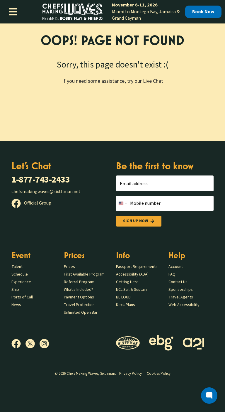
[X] (32, 343)
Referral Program (79, 282)
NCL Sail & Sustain (131, 290)
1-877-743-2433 (40, 179)
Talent (17, 267)
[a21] (193, 344)
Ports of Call (22, 297)
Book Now (203, 12)
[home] (112, 11)
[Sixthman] (128, 343)
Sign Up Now (138, 221)
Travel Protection (79, 305)
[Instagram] (44, 343)
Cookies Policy (159, 373)
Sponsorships (180, 290)
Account (175, 267)
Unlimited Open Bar (81, 312)
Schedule (19, 274)
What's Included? (78, 290)
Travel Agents (180, 297)
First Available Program (84, 274)
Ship (15, 290)
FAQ (171, 274)
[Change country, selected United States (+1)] (122, 203)
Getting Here (127, 282)
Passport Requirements (137, 267)
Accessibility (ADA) (132, 274)
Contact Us (178, 282)
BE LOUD (123, 297)
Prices (69, 267)
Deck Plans (125, 305)
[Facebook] (18, 343)
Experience (21, 282)
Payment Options (79, 297)
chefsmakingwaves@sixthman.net (46, 191)
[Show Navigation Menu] (13, 11)
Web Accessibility (184, 305)
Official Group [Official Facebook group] (31, 203)
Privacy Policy (130, 373)
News (16, 305)
